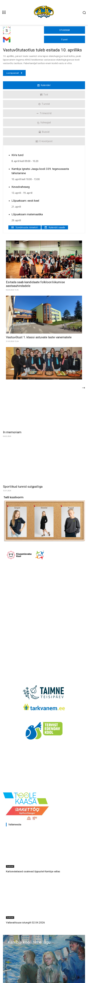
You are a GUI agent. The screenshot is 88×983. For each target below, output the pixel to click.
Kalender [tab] (44, 85)
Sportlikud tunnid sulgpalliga (23, 486)
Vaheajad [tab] (44, 122)
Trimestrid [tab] (44, 113)
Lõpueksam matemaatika (27, 214)
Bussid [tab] (44, 131)
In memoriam (12, 432)
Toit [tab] (44, 94)
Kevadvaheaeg (20, 187)
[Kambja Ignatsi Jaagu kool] (44, 12)
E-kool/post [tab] (44, 141)
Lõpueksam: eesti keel (25, 200)
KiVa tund (17, 155)
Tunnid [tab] (44, 103)
